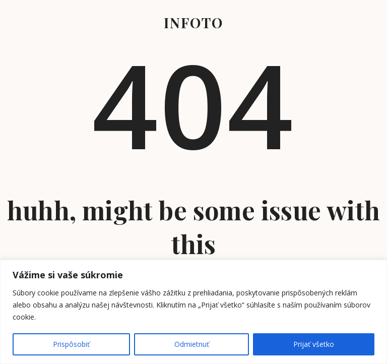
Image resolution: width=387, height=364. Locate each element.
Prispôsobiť (71, 344)
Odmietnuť (191, 344)
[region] (193, 312)
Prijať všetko (313, 344)
